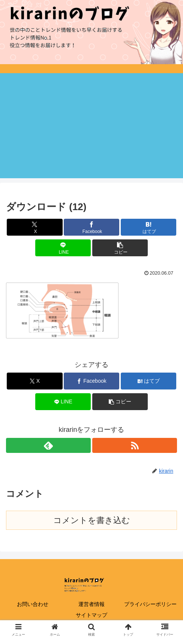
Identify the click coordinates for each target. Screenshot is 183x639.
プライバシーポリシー (150, 604)
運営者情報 (91, 604)
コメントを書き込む (91, 520)
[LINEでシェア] (63, 247)
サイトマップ (91, 615)
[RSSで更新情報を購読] (134, 445)
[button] (120, 247)
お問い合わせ (32, 604)
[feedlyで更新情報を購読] (48, 445)
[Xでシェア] (34, 227)
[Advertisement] (91, 125)
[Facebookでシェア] (91, 227)
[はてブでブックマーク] (148, 227)
